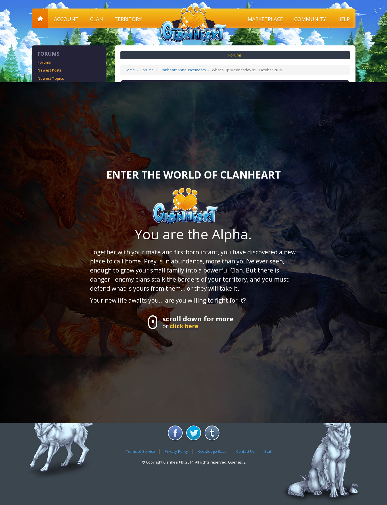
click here (184, 326)
